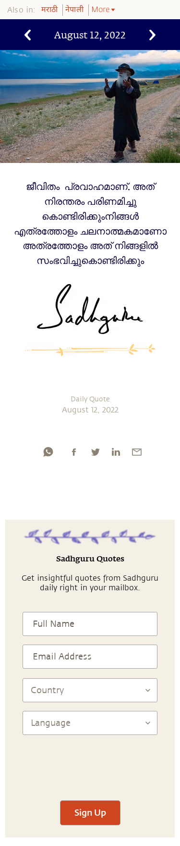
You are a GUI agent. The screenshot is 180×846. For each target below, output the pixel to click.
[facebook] (74, 452)
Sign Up (90, 812)
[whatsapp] (48, 452)
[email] (137, 452)
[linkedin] (115, 452)
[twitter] (95, 452)
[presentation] (90, 763)
